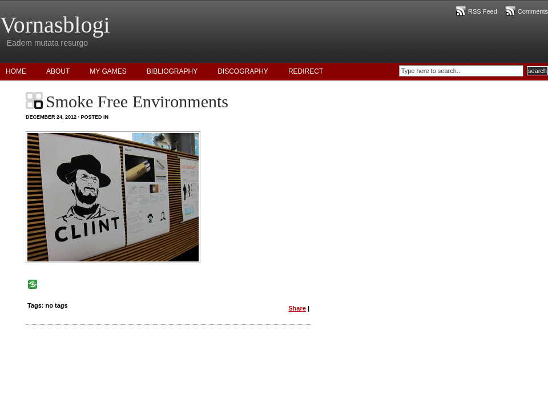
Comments (533, 11)
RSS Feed (482, 11)
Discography (242, 71)
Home (16, 71)
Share (297, 308)
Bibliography (172, 71)
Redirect (305, 71)
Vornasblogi (55, 25)
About (58, 71)
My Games (108, 71)
